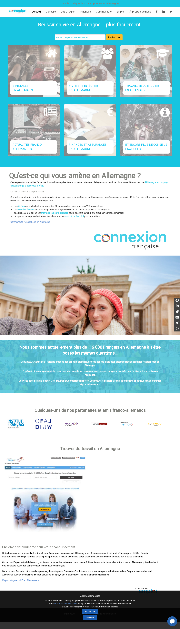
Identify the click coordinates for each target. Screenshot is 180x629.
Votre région (68, 11)
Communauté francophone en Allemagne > (31, 222)
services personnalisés (114, 371)
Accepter (90, 611)
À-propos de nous (140, 11)
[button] (172, 621)
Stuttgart (72, 381)
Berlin (47, 381)
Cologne (55, 381)
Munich (63, 381)
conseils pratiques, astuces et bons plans (89, 361)
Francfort (84, 381)
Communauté (104, 11)
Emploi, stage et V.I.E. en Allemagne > (20, 580)
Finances (85, 11)
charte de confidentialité (65, 603)
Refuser (90, 617)
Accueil (36, 11)
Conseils (51, 11)
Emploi (120, 11)
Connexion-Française (18, 12)
